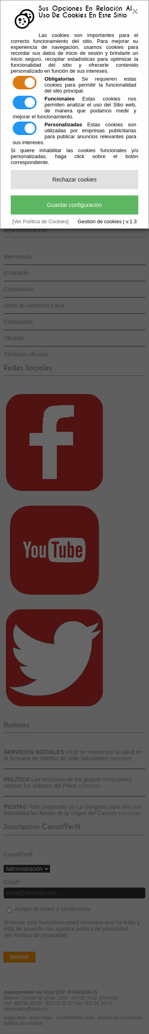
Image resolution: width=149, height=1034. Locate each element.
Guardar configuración (74, 205)
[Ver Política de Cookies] (40, 221)
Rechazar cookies (74, 179)
